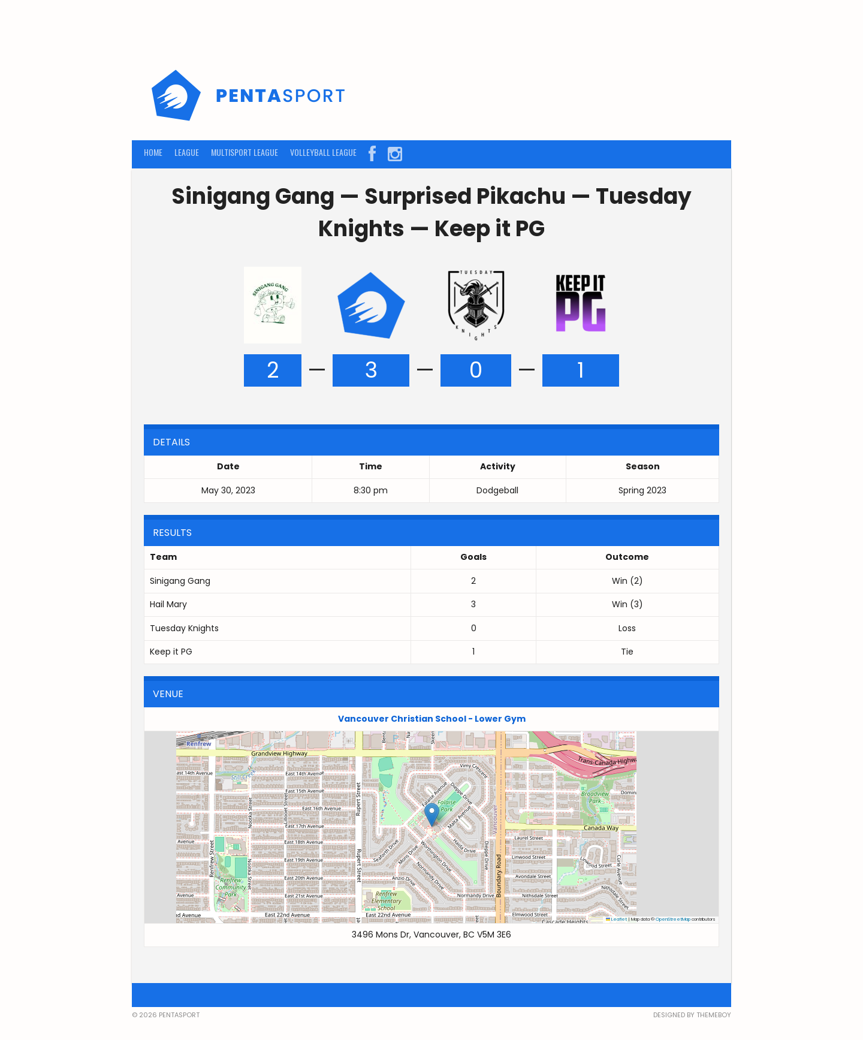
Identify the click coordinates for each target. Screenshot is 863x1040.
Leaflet (616, 919)
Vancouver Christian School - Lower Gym (432, 719)
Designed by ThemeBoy (692, 1015)
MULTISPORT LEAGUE (244, 152)
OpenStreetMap (673, 919)
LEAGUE (186, 152)
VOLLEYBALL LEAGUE (323, 152)
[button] (431, 815)
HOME (153, 152)
